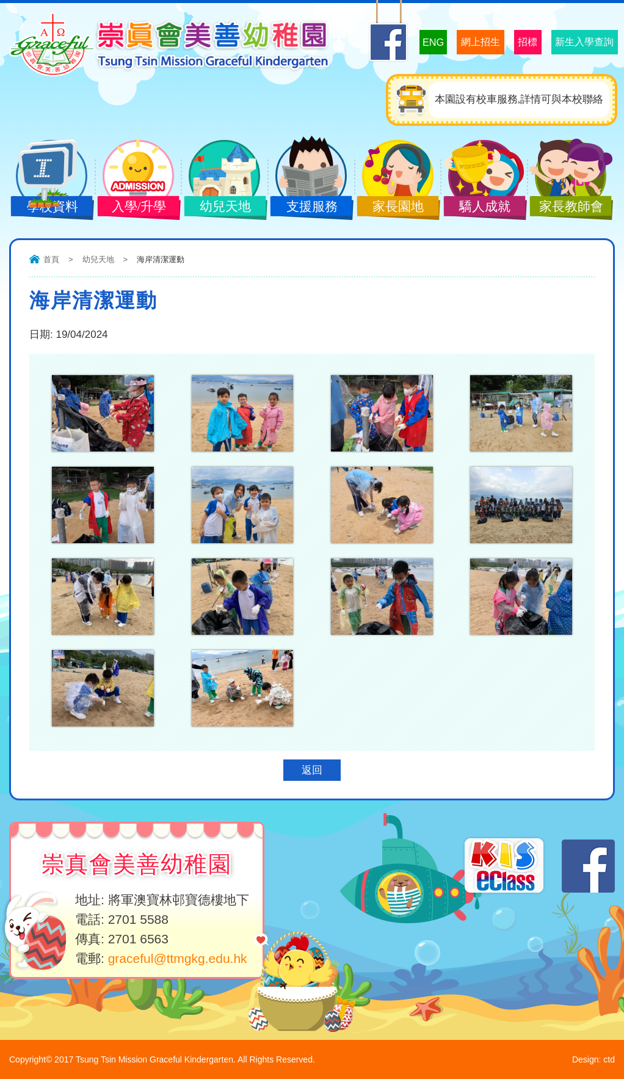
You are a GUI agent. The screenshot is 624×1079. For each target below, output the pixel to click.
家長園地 (394, 208)
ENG (388, 41)
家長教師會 (567, 208)
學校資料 (48, 208)
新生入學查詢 (575, 41)
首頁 (51, 259)
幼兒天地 (221, 208)
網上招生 (445, 41)
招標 (504, 41)
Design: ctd (593, 1059)
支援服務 (308, 208)
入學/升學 (135, 208)
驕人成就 (480, 208)
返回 (312, 770)
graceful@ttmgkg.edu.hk (177, 958)
